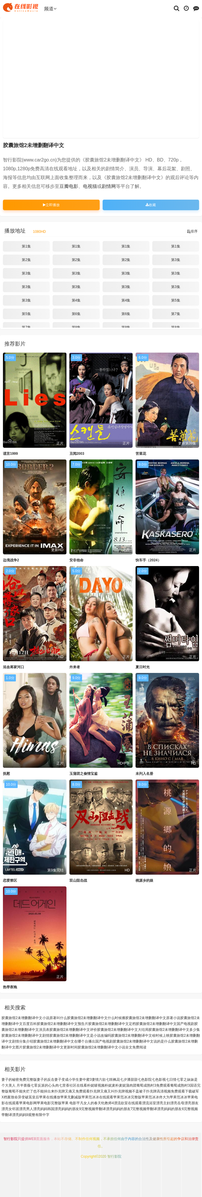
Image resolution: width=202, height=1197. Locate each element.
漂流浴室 (149, 1103)
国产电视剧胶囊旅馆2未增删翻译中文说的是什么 (133, 1041)
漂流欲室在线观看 (128, 1103)
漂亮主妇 (163, 1103)
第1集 (26, 246)
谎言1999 (10, 454)
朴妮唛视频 (96, 1085)
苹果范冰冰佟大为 (155, 1097)
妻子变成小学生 (66, 1080)
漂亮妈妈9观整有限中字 (30, 1115)
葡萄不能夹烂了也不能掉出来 (31, 1091)
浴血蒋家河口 (13, 667)
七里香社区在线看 (73, 1085)
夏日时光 (143, 667)
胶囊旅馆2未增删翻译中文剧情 (25, 1035)
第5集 (175, 300)
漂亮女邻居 (10, 1109)
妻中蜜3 (85, 1080)
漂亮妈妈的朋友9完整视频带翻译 (80, 1109)
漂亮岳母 (177, 1103)
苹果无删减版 (70, 1097)
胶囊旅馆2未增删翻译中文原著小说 (152, 1018)
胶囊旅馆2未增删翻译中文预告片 (62, 1024)
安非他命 (76, 560)
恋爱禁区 (10, 880)
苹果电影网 (28, 1103)
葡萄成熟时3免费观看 (153, 1085)
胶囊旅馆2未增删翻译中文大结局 (122, 1030)
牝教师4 (107, 1103)
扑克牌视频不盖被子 (130, 1091)
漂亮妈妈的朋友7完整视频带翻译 (131, 1109)
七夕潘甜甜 (129, 1080)
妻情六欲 (99, 1080)
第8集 (76, 327)
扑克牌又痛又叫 (102, 1091)
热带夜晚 (10, 987)
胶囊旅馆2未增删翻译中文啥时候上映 (140, 1035)
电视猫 (90, 186)
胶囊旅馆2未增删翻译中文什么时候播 (96, 1018)
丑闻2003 (76, 454)
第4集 (76, 300)
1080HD (39, 232)
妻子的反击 (45, 1080)
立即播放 (51, 205)
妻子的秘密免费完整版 (19, 1080)
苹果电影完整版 (49, 1103)
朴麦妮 (120, 1085)
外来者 (74, 667)
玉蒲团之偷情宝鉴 (83, 774)
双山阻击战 (78, 880)
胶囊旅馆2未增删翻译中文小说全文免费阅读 (112, 1047)
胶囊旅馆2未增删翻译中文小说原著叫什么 (34, 1018)
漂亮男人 (26, 1109)
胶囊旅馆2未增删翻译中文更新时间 (50, 1047)
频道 (50, 8)
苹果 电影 (68, 1103)
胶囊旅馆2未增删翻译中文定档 (112, 1024)
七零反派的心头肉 (45, 1085)
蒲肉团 (131, 1085)
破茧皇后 (32, 1097)
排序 (192, 231)
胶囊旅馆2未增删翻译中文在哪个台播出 (64, 1041)
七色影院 (145, 1080)
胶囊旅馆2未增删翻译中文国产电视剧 (165, 1024)
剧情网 (109, 186)
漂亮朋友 (191, 1103)
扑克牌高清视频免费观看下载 (169, 1091)
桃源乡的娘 (144, 880)
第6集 (76, 314)
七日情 (171, 1080)
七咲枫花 (113, 1080)
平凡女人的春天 (88, 1103)
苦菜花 (141, 454)
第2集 (26, 260)
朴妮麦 (110, 1085)
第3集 (175, 260)
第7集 (175, 314)
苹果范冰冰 (178, 1097)
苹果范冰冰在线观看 (97, 1097)
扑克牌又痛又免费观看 (72, 1091)
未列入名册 (144, 774)
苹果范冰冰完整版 (127, 1097)
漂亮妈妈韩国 (43, 1109)
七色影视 (159, 1080)
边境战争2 (11, 560)
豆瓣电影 (68, 186)
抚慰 (6, 774)
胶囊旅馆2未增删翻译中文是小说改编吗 (80, 1035)
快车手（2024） (148, 560)
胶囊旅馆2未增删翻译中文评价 (73, 1030)
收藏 (151, 205)
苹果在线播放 (49, 1097)
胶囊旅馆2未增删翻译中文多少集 (174, 1030)
